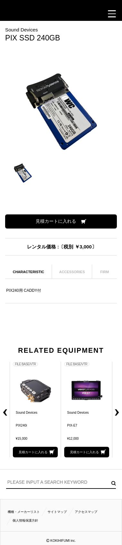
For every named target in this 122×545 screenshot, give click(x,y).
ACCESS (68, 14)
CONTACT (54, 14)
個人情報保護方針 (25, 520)
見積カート (11, 14)
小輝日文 (61, 3)
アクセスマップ (86, 512)
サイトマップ (57, 512)
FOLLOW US (96, 14)
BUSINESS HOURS (82, 14)
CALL (39, 14)
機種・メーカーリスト (24, 512)
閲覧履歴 (25, 14)
